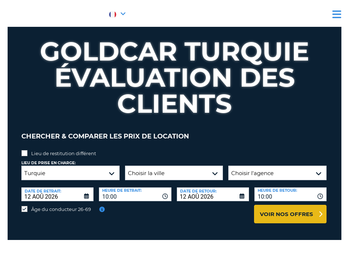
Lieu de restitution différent (63, 148)
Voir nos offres (286, 208)
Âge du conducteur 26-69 (61, 204)
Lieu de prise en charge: (48, 157)
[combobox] (135, 189)
